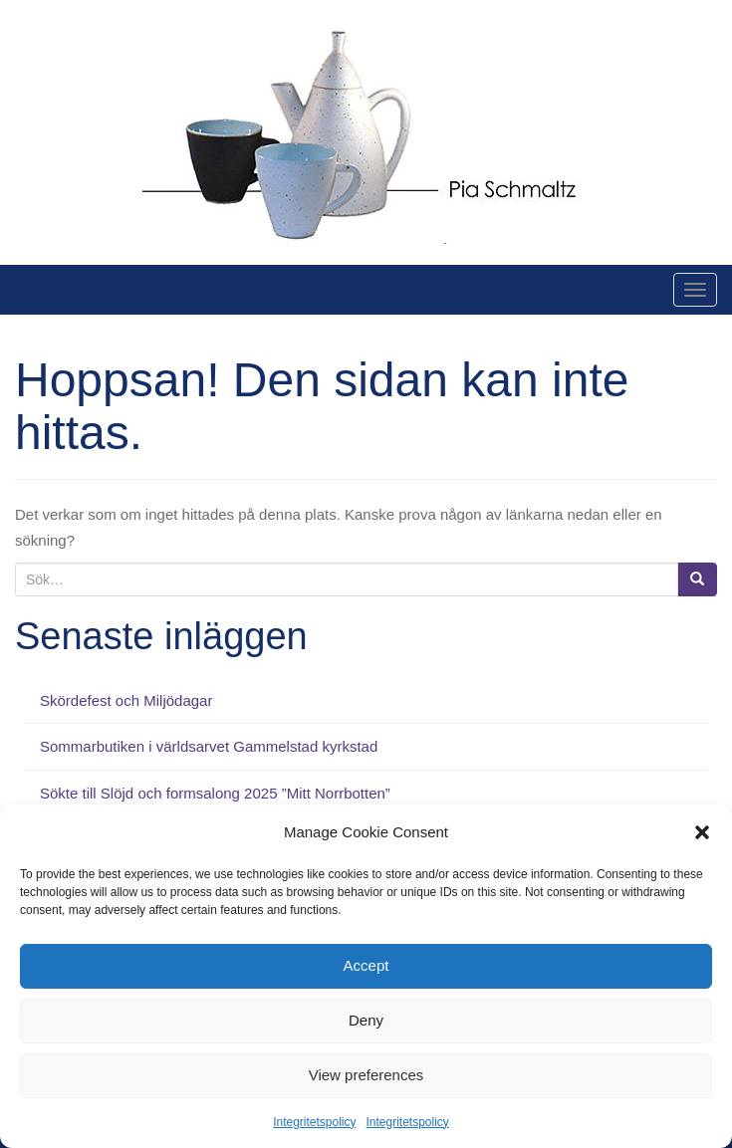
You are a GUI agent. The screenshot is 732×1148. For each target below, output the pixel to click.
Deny (366, 1020)
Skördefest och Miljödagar (126, 700)
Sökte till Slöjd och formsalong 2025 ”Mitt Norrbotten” (215, 793)
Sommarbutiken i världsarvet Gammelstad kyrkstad (208, 746)
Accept (366, 965)
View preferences (366, 1074)
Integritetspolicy (314, 1122)
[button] (702, 832)
